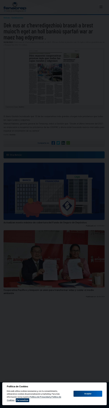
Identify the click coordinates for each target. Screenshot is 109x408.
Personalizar (22, 400)
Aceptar (88, 394)
